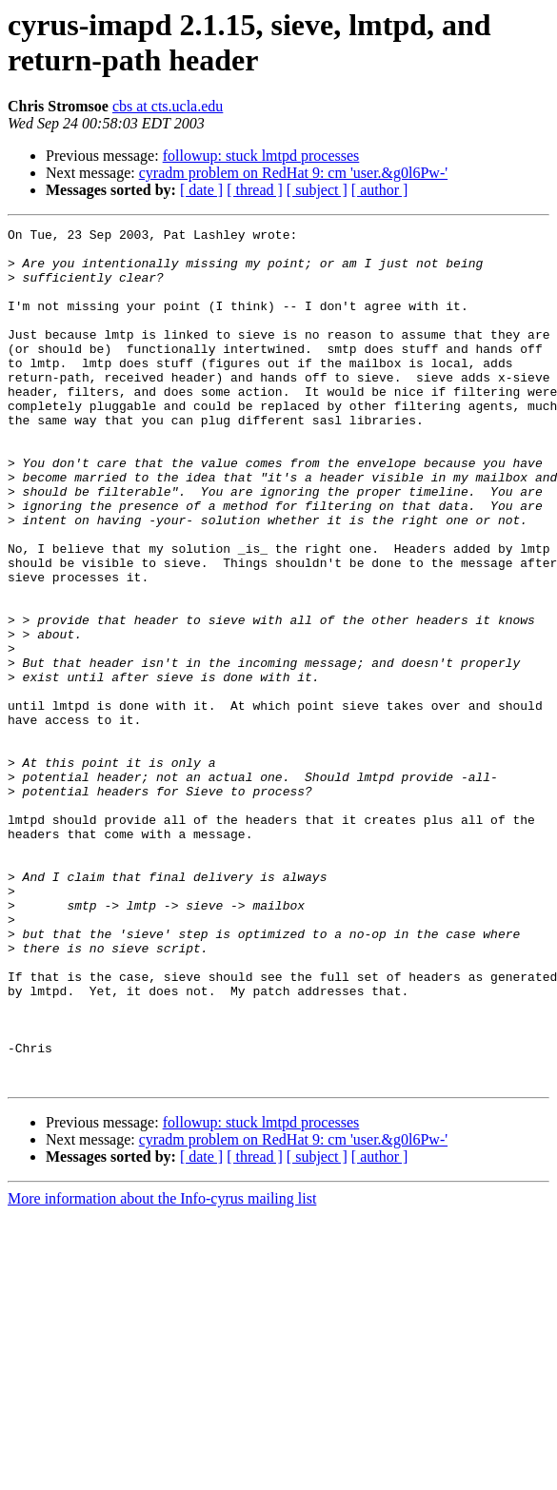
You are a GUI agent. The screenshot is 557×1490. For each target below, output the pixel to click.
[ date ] (201, 190)
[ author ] (379, 190)
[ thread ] (255, 190)
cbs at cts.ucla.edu (167, 106)
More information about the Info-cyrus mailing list (162, 1370)
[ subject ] (317, 190)
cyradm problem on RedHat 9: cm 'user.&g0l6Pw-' (293, 173)
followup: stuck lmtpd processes (261, 155)
